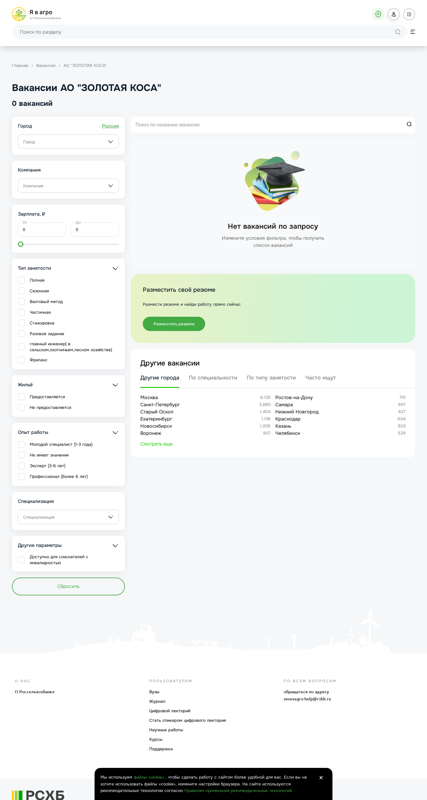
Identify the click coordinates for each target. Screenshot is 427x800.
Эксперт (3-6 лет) (47, 465)
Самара (284, 404)
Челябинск (287, 433)
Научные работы (166, 729)
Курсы (155, 739)
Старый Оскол (156, 412)
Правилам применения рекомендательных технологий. (239, 790)
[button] (394, 14)
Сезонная (39, 291)
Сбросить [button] (68, 586)
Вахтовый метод (46, 301)
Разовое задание (47, 333)
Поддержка (161, 749)
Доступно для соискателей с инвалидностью (59, 559)
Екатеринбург (156, 419)
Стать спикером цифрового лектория (187, 720)
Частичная (40, 312)
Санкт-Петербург (160, 404)
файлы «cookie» (150, 777)
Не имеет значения (49, 455)
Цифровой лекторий (169, 710)
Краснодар (288, 419)
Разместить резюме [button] (173, 324)
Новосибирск (156, 426)
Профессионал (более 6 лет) (59, 476)
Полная (37, 280)
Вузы (154, 691)
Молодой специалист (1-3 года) (61, 444)
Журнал (157, 701)
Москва (149, 397)
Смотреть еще (156, 444)
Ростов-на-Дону (294, 397)
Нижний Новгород (296, 412)
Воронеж (150, 433)
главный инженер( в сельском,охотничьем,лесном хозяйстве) (71, 346)
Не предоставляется (50, 407)
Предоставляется (47, 396)
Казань (283, 426)
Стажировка (42, 323)
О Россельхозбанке (35, 691)
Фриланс (39, 360)
